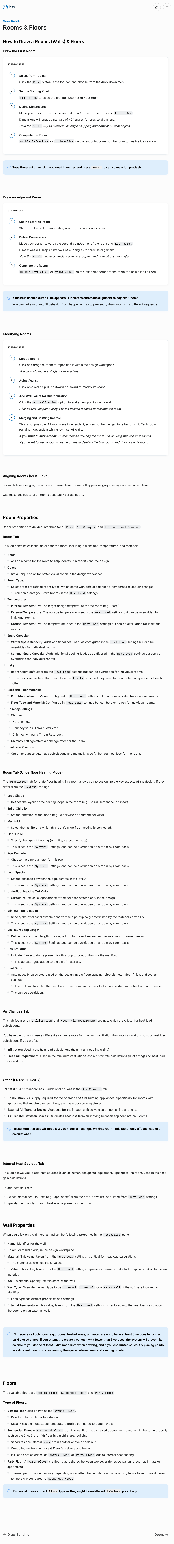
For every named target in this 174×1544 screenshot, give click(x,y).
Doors (161, 1534)
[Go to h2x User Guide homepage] (9, 7)
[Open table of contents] (167, 7)
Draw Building (13, 21)
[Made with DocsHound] (157, 7)
